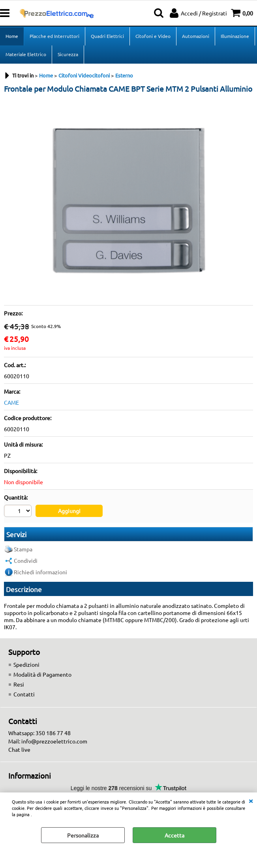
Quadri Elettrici (107, 36)
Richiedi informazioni (40, 571)
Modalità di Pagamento (42, 674)
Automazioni (195, 36)
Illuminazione (235, 36)
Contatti (24, 694)
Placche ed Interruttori (54, 36)
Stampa (23, 549)
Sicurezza (68, 54)
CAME (11, 402)
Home (12, 36)
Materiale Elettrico (26, 54)
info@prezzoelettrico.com (54, 741)
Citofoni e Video (153, 36)
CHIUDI (250, 800)
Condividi (26, 560)
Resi (18, 684)
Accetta (174, 835)
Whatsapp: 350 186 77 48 (39, 732)
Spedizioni (26, 664)
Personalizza (83, 835)
